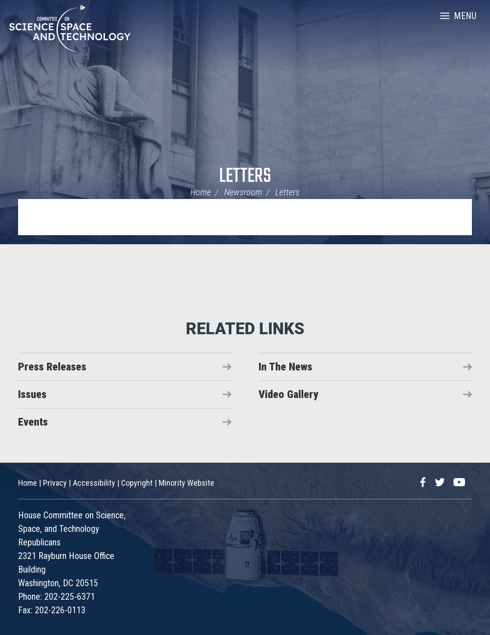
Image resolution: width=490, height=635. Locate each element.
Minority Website (186, 483)
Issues (32, 394)
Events (33, 422)
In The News (285, 366)
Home (200, 192)
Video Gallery (288, 394)
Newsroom (243, 192)
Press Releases (52, 366)
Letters (245, 176)
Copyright (137, 483)
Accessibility (94, 483)
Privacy (55, 483)
